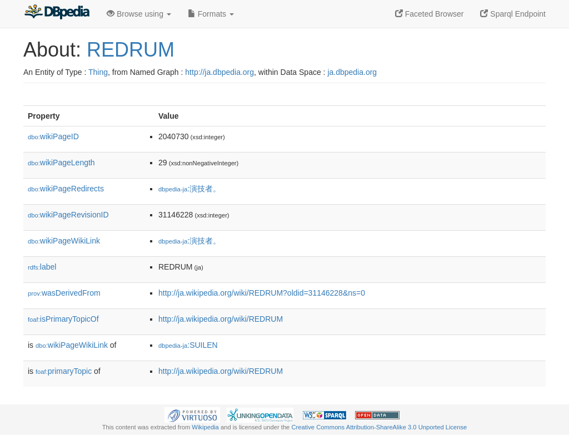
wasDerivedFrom (64, 292)
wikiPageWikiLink (64, 240)
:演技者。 (189, 188)
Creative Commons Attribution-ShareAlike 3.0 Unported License (379, 427)
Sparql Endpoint (513, 13)
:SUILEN (188, 345)
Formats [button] (211, 13)
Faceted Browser (429, 13)
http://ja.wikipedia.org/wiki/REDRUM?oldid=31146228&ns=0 (261, 292)
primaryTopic (64, 371)
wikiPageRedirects (66, 188)
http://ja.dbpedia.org (219, 72)
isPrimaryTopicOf (63, 319)
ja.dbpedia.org (352, 72)
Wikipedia (205, 427)
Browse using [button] (139, 13)
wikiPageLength (61, 162)
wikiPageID (53, 136)
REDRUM (130, 49)
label (42, 266)
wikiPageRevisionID (68, 214)
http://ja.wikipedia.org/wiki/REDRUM (220, 319)
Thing (98, 72)
